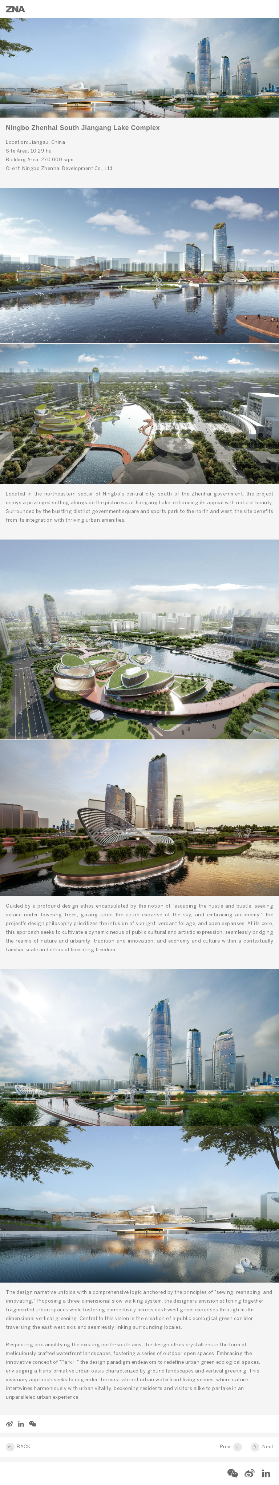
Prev (225, 1447)
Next (267, 1447)
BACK (23, 1447)
